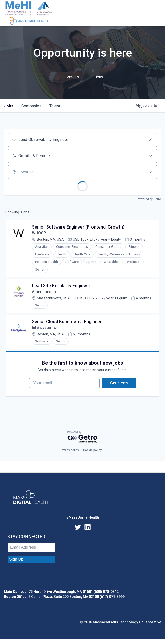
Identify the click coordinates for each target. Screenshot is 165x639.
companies (31, 106)
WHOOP (39, 233)
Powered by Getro (149, 199)
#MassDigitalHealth (82, 517)
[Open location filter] (150, 172)
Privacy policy (69, 450)
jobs (8, 106)
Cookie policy (92, 450)
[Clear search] (150, 139)
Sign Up (16, 559)
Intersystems (44, 327)
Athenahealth (44, 291)
